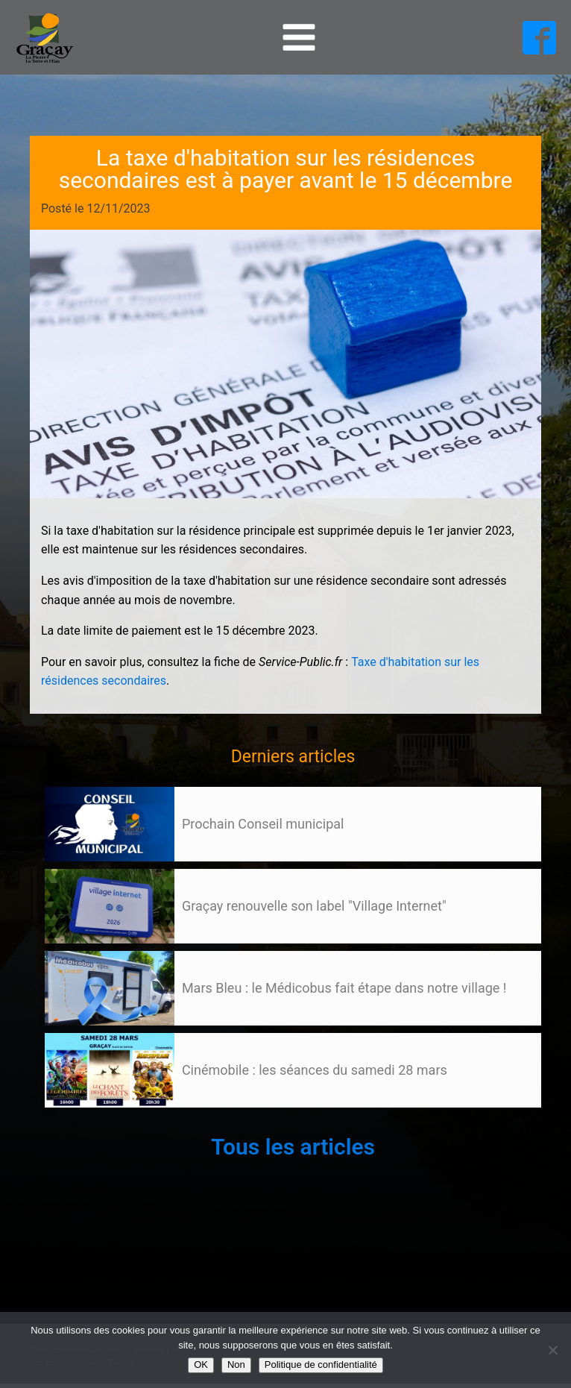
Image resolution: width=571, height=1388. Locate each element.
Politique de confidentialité (321, 1364)
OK (201, 1364)
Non (236, 1364)
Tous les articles (293, 1147)
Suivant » (99, 1122)
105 (73, 1122)
